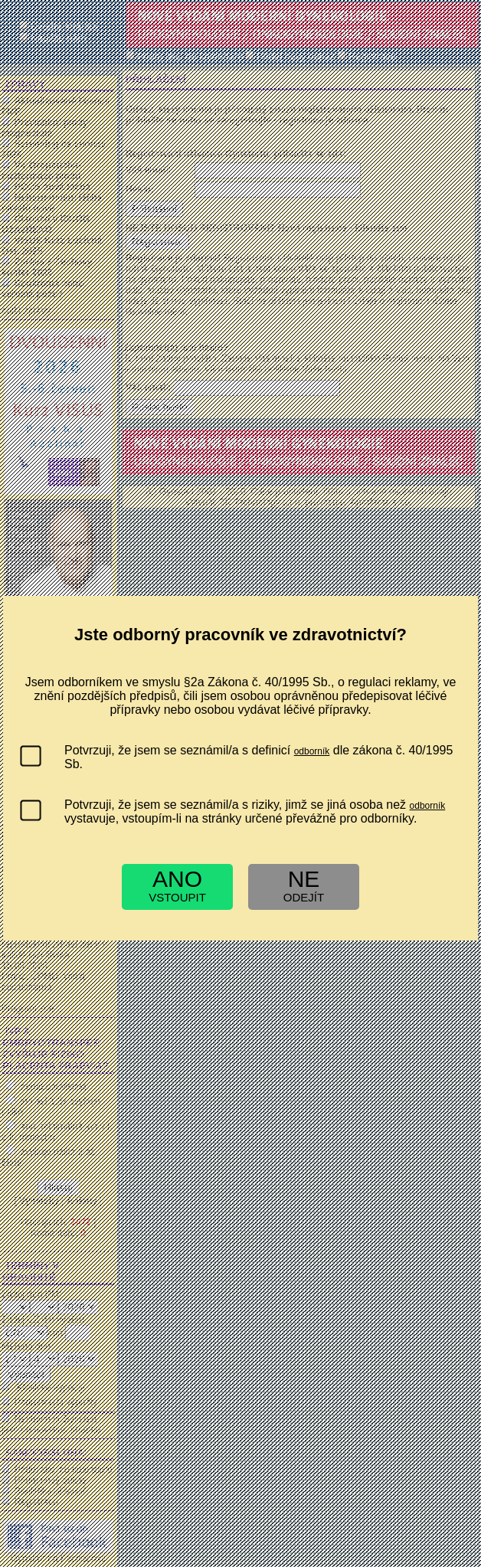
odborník (312, 751)
